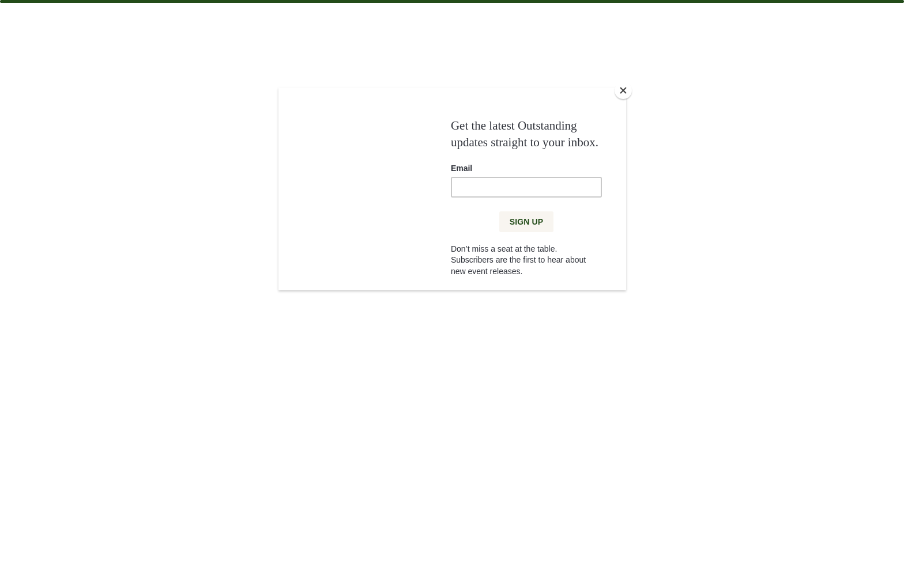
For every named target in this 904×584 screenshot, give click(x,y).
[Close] (623, 90)
